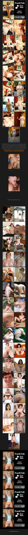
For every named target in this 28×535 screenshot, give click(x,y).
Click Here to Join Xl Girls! (14, 151)
